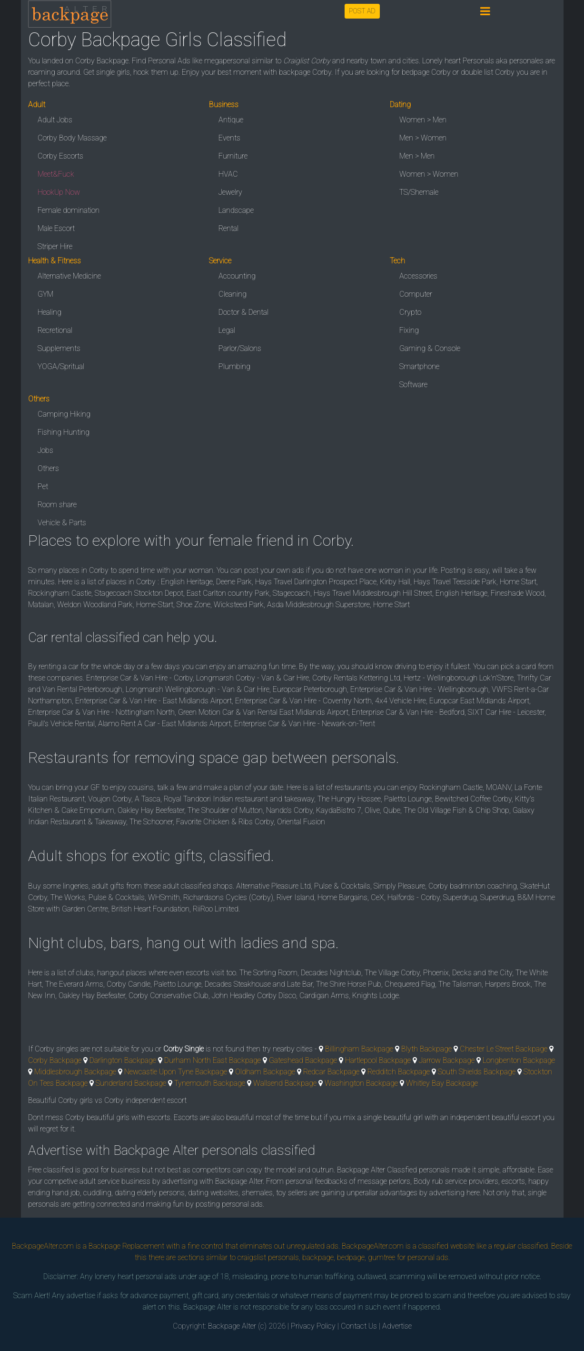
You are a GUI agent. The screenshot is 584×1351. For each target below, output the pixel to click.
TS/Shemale (418, 192)
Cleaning (232, 294)
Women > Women (428, 174)
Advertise (397, 1326)
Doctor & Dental (243, 312)
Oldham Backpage (265, 1071)
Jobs (45, 450)
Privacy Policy (313, 1326)
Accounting (237, 275)
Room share (57, 504)
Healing (49, 312)
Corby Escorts (60, 155)
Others (48, 468)
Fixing (409, 330)
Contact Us (359, 1326)
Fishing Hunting (63, 432)
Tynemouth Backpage (209, 1083)
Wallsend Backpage (285, 1083)
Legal (226, 330)
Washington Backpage (361, 1083)
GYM (45, 294)
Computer (415, 294)
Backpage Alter (232, 1326)
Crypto (410, 312)
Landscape (236, 210)
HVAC (228, 174)
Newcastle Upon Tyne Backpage (175, 1071)
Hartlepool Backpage (378, 1060)
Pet (43, 486)
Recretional (55, 330)
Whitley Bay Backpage (442, 1083)
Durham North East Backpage (212, 1060)
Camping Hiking (64, 414)
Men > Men (417, 155)
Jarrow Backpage (447, 1060)
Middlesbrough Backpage (75, 1071)
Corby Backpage (54, 1060)
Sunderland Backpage (131, 1083)
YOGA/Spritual (61, 366)
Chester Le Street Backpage (503, 1048)
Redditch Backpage (398, 1071)
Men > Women (422, 137)
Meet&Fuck (56, 174)
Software (413, 384)
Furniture (232, 155)
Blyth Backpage (426, 1048)
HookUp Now (59, 192)
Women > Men (422, 119)
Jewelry (230, 192)
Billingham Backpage (359, 1048)
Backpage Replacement (126, 1246)
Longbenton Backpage (519, 1060)
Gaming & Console (429, 348)
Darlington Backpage (122, 1060)
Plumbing (234, 366)
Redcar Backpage (331, 1071)
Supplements (59, 348)
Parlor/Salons (239, 348)
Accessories (418, 275)
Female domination (68, 210)
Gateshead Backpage (303, 1060)
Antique (230, 119)
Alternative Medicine (69, 275)
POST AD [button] (362, 11)
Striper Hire (55, 246)
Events (229, 137)
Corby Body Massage (72, 137)
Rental (228, 228)
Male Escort (56, 228)
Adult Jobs (55, 119)
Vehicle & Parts (62, 522)
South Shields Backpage (476, 1071)
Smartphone (419, 366)
